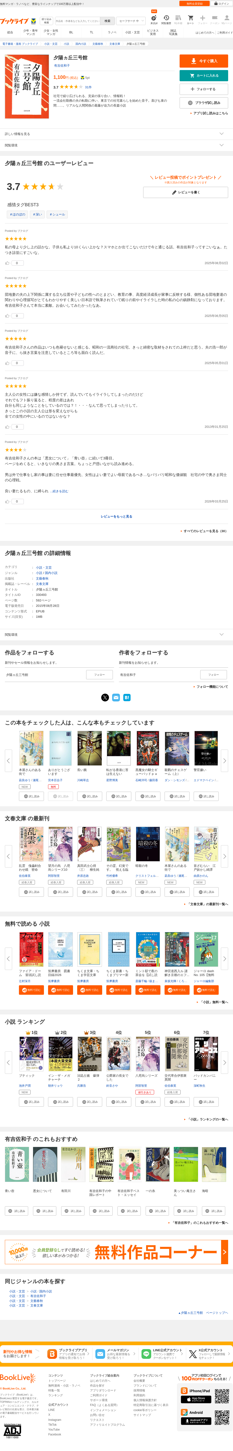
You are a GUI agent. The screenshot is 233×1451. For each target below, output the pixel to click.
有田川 (66, 1191)
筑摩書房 (54, 981)
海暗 (205, 1191)
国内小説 (51, 573)
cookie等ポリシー (145, 1410)
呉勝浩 (81, 1085)
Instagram (54, 1420)
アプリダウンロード (103, 1390)
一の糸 (150, 1191)
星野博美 (112, 780)
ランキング (55, 1395)
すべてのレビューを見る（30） (206, 531)
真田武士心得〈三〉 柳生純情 (88, 869)
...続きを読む (59, 491)
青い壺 (9, 1191)
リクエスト (97, 1420)
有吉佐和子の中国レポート (100, 1193)
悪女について (42, 1191)
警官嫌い (200, 770)
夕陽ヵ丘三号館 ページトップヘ (203, 1313)
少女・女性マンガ (51, 32)
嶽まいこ (155, 981)
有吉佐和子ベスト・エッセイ (128, 1193)
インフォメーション (103, 1410)
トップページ (57, 1380)
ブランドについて (145, 1385)
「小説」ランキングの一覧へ (207, 1119)
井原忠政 (83, 876)
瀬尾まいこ (40, 780)
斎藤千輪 (141, 981)
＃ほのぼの (17, 214)
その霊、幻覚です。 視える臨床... (117, 869)
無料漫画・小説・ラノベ (64, 1385)
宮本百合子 (55, 780)
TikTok (52, 1424)
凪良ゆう (25, 780)
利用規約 (139, 1395)
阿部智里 (54, 876)
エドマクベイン (204, 780)
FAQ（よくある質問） (104, 1405)
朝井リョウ (55, 1085)
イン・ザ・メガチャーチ (59, 1077)
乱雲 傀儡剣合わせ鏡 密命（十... (30, 869)
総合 (10, 32)
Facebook (54, 1434)
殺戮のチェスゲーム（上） (176, 772)
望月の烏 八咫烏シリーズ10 (59, 867)
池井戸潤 (25, 1085)
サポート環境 (99, 1400)
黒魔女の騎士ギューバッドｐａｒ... (146, 773)
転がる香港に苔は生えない (117, 772)
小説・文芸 (132, 32)
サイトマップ (142, 1415)
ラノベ (112, 32)
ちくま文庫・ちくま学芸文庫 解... (88, 975)
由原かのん (201, 876)
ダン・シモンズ (175, 780)
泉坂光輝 (170, 981)
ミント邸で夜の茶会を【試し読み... (146, 975)
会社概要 (139, 1380)
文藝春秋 (42, 578)
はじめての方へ (205, 32)
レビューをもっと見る (116, 516)
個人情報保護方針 (145, 1400)
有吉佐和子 (62, 65)
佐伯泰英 (25, 876)
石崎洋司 (141, 780)
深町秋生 (199, 1085)
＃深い (37, 214)
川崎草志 (83, 780)
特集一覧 (54, 1390)
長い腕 (82, 770)
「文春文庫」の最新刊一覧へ (207, 904)
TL (91, 32)
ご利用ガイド (225, 32)
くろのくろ (185, 981)
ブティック (27, 1075)
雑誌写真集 (173, 32)
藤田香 (153, 780)
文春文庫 (42, 584)
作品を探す (97, 1385)
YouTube (54, 1429)
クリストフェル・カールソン (154, 876)
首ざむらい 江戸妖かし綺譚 (205, 867)
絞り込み (46, 21)
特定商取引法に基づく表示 (150, 1405)
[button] (31, 796)
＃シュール (57, 214)
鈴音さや (112, 1085)
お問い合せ (97, 1415)
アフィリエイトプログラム (107, 1424)
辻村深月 (25, 981)
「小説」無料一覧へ (214, 1002)
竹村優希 (112, 876)
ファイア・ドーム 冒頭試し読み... (30, 975)
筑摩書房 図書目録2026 (59, 973)
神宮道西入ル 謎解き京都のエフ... (177, 973)
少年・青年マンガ (30, 32)
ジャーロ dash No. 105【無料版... (204, 975)
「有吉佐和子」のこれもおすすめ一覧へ (199, 1223)
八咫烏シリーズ (146, 1075)
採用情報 (139, 1390)
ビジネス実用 (153, 32)
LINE (51, 1410)
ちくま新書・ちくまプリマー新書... (117, 975)
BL (71, 32)
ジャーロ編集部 (204, 981)
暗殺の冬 (141, 866)
